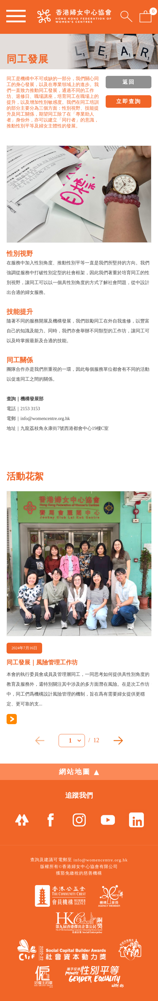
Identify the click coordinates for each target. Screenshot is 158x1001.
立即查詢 (128, 101)
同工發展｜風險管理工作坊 (42, 662)
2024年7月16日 (24, 648)
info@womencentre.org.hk (100, 859)
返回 (128, 82)
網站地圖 (79, 772)
